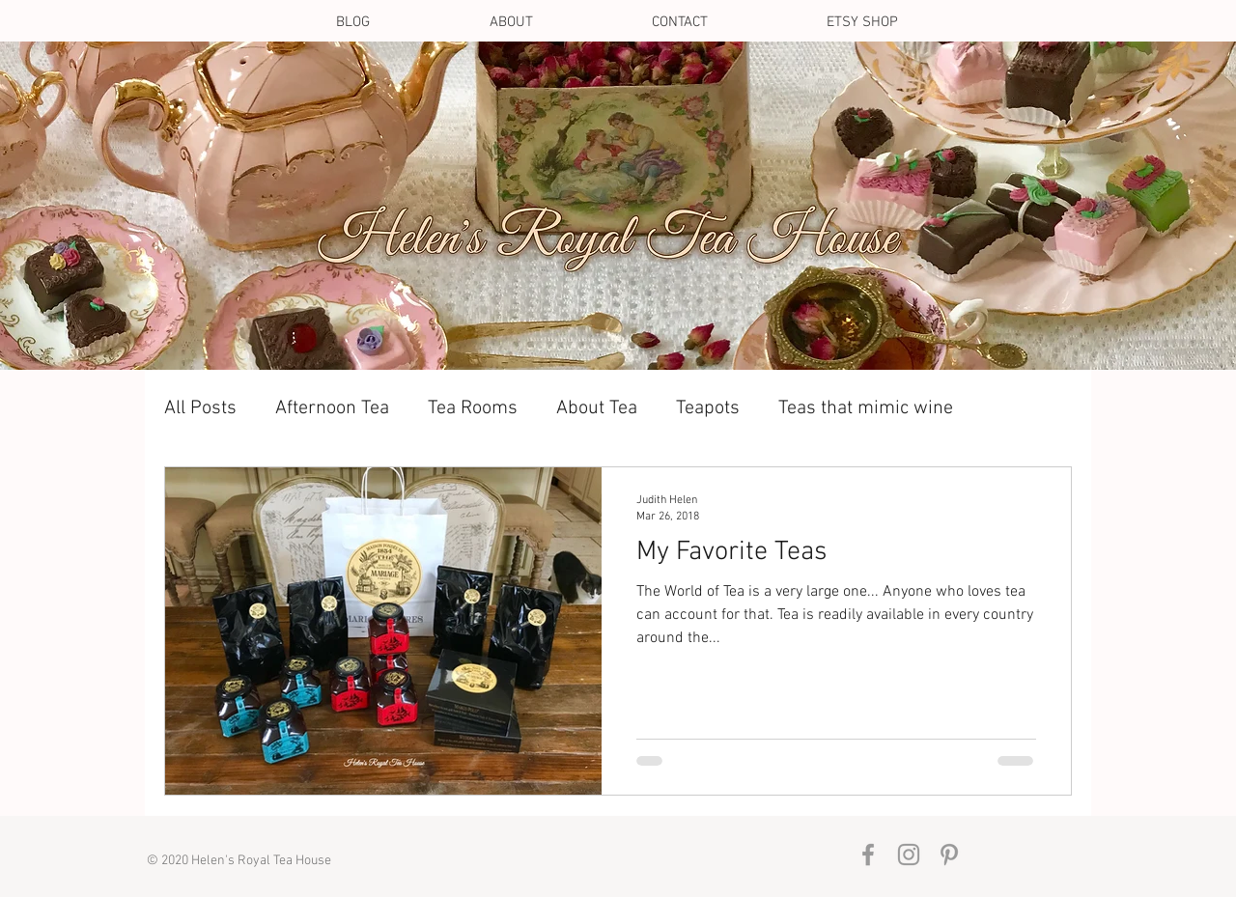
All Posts (200, 408)
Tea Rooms (473, 408)
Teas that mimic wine (865, 408)
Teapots (708, 408)
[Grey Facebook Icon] (868, 854)
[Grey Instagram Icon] (908, 854)
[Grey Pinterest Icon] (949, 854)
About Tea (596, 408)
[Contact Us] (616, 215)
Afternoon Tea (332, 408)
